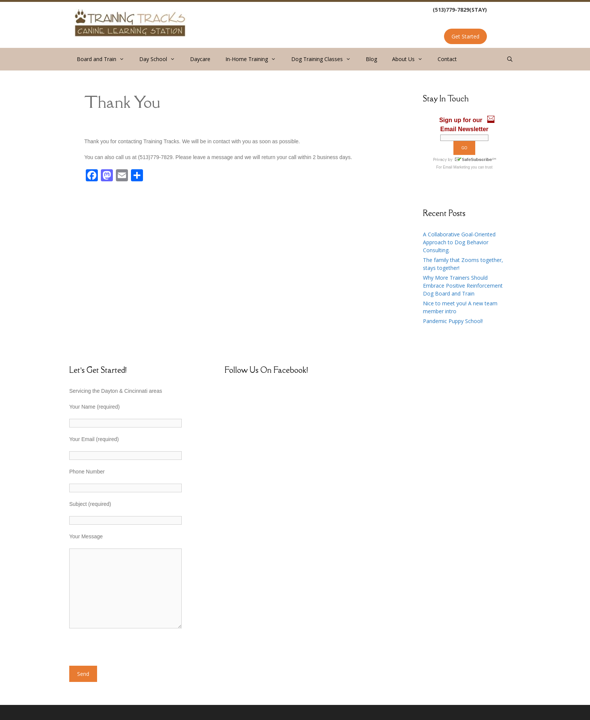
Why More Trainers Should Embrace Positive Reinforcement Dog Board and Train (463, 285)
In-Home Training (254, 59)
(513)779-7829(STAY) (460, 9)
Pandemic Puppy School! (453, 321)
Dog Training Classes (324, 59)
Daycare (200, 59)
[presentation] (126, 651)
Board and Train (104, 59)
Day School (160, 59)
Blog (371, 59)
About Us (411, 59)
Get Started (465, 36)
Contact (447, 59)
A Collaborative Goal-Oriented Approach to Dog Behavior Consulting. (459, 242)
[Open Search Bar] (510, 59)
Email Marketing (456, 167)
